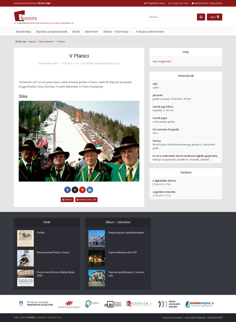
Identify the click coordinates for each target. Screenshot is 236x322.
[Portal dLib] (113, 304)
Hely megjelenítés (162, 61)
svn (170, 3)
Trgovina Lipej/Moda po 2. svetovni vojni (126, 274)
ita (181, 3)
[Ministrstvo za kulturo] (36, 304)
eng (176, 3)
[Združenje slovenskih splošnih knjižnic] (139, 304)
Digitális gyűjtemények (51, 31)
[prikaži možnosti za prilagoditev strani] (154, 3)
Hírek (76, 31)
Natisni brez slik (86, 199)
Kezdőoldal (23, 31)
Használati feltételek (195, 317)
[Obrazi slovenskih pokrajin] (169, 304)
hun (187, 3)
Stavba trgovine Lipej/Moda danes (126, 232)
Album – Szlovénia (115, 31)
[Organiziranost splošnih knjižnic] (69, 304)
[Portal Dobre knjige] (200, 304)
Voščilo (41, 232)
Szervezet (91, 31)
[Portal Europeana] (92, 304)
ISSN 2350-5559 (214, 317)
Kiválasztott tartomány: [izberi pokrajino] (32, 3)
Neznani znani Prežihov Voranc (53, 252)
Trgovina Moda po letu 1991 (122, 252)
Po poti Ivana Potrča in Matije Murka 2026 (55, 274)
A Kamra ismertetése (150, 31)
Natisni (67, 199)
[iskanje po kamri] (172, 17)
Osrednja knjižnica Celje (106, 63)
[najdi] (201, 17)
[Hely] (214, 17)
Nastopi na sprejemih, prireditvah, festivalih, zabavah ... (182, 159)
